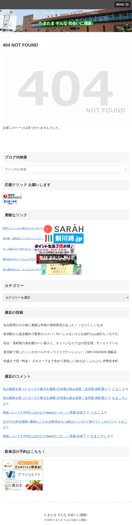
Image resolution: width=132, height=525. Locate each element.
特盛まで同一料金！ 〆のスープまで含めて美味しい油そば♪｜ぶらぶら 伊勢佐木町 (60, 361)
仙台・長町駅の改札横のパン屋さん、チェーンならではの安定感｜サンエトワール (60, 343)
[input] (66, 169)
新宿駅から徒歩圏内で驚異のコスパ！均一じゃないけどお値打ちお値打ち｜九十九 (60, 334)
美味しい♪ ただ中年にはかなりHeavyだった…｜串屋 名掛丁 (44, 412)
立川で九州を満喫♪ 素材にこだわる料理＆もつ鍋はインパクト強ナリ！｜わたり (58, 421)
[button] (126, 169)
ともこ (116, 389)
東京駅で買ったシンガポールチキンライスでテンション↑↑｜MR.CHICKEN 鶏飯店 (60, 352)
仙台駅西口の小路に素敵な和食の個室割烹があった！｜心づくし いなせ (53, 325)
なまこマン (120, 398)
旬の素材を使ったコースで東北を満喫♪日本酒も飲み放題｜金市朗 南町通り (55, 389)
